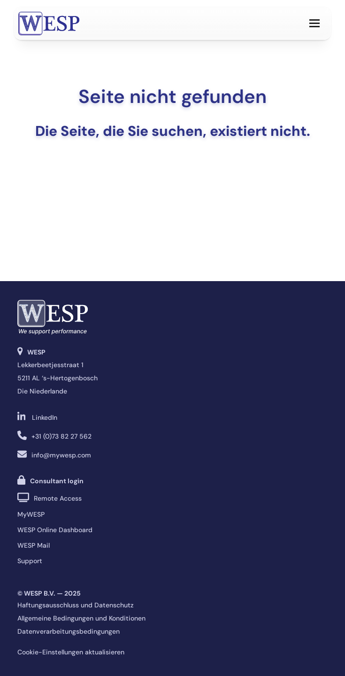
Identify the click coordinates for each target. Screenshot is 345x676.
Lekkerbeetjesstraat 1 (50, 365)
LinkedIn (44, 417)
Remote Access (58, 498)
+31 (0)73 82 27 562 (61, 436)
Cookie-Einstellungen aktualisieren (70, 652)
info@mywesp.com (61, 455)
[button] (314, 23)
